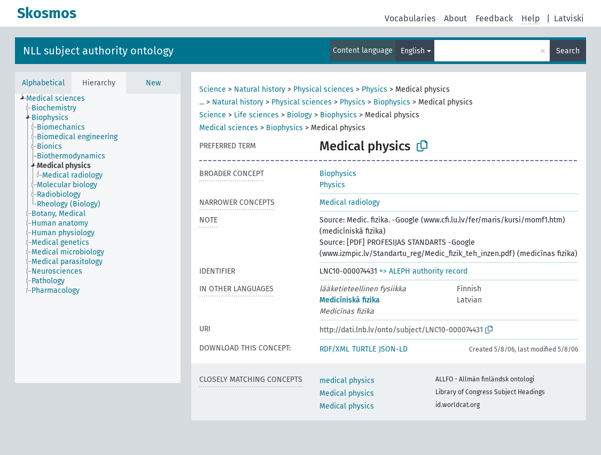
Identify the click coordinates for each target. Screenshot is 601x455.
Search (568, 50)
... (201, 102)
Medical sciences (228, 127)
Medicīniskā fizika (349, 300)
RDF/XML (334, 349)
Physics (374, 89)
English (413, 50)
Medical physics (346, 393)
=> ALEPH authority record (423, 271)
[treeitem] (60, 98)
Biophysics (391, 102)
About (455, 18)
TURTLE (364, 349)
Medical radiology (349, 202)
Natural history (259, 89)
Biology (299, 114)
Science (212, 89)
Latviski (569, 18)
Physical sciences (323, 89)
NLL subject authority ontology (98, 50)
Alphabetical (43, 82)
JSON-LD (393, 349)
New (153, 82)
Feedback (494, 18)
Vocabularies (410, 18)
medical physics (346, 380)
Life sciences (256, 114)
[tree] (98, 238)
